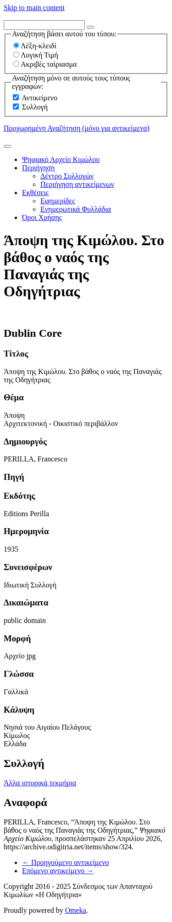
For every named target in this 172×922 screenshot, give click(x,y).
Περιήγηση (38, 168)
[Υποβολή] (7, 146)
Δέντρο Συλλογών (67, 176)
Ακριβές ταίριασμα (45, 64)
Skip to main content (34, 8)
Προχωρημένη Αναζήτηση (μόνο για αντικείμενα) (77, 128)
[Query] (44, 25)
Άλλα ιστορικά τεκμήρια (40, 783)
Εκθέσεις (35, 192)
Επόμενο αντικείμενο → (58, 871)
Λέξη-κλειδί (34, 46)
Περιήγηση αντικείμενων (77, 184)
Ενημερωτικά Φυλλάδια (75, 209)
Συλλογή (35, 107)
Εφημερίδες (57, 201)
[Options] (90, 27)
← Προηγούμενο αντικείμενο (65, 862)
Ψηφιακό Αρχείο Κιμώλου (61, 159)
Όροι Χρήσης (42, 217)
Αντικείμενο (39, 98)
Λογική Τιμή (35, 55)
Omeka (75, 910)
